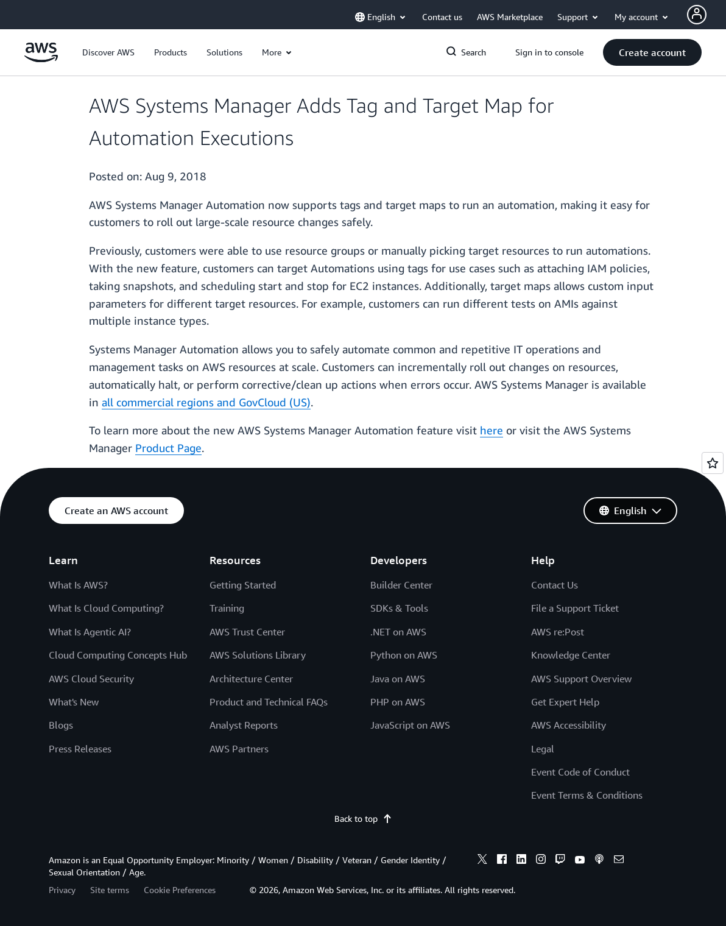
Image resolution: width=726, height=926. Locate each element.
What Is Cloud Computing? (106, 608)
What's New (74, 702)
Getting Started (243, 585)
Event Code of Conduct (580, 772)
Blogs (61, 725)
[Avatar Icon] (697, 14)
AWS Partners (239, 749)
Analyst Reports (244, 725)
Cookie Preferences (180, 890)
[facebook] (502, 861)
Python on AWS (403, 655)
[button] (108, 52)
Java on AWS (397, 679)
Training (227, 608)
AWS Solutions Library (258, 655)
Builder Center (401, 585)
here (491, 430)
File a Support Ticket (575, 608)
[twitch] (560, 861)
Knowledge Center (570, 655)
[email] (619, 861)
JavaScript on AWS (410, 725)
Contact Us (554, 585)
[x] (482, 861)
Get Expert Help (565, 702)
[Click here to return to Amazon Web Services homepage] (41, 59)
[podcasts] (599, 861)
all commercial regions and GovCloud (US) (206, 402)
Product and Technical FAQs (269, 702)
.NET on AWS (398, 632)
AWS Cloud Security (91, 679)
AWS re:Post (557, 632)
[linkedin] (521, 861)
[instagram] (541, 861)
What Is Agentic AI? (90, 632)
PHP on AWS (397, 702)
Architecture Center (251, 679)
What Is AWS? (78, 585)
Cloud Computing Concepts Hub (118, 655)
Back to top (363, 818)
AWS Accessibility (568, 725)
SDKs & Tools (399, 608)
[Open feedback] (713, 463)
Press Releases (80, 749)
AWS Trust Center (247, 632)
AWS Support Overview (581, 679)
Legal (542, 749)
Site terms (109, 890)
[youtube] (580, 861)
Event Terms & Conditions (587, 795)
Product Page (168, 447)
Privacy (62, 890)
